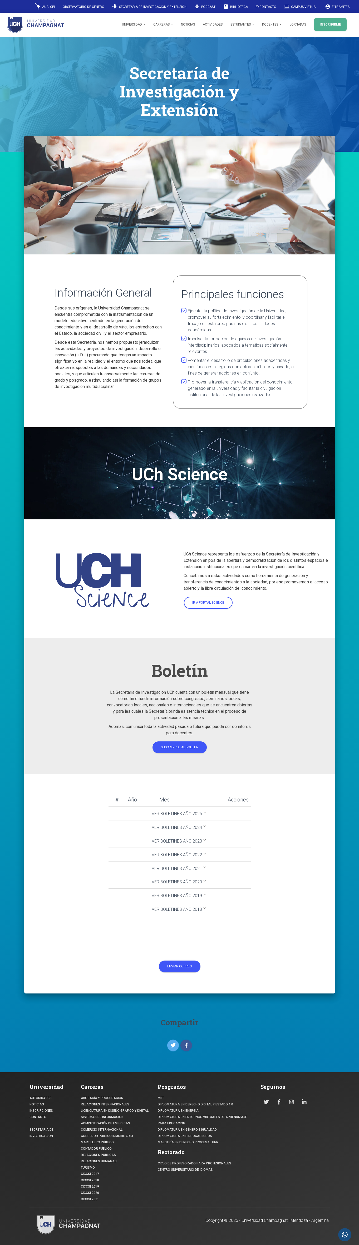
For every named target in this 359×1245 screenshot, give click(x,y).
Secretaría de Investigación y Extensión (149, 6)
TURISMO (88, 1167)
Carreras (163, 24)
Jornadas (297, 24)
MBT (161, 1098)
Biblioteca (235, 6)
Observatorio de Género (83, 7)
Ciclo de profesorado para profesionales (194, 1163)
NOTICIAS (36, 1104)
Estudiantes (242, 24)
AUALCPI (45, 6)
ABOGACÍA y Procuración (102, 1098)
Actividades (213, 24)
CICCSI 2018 (90, 1180)
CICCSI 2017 (90, 1174)
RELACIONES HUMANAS (99, 1161)
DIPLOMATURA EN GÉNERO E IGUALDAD (187, 1129)
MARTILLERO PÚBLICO (97, 1142)
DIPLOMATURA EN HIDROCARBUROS (185, 1136)
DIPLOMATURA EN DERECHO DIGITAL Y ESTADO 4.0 (195, 1104)
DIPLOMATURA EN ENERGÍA (178, 1111)
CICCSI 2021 (90, 1199)
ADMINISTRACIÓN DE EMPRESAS (105, 1123)
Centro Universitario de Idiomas (185, 1170)
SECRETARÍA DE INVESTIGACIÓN (41, 1133)
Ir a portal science (208, 602)
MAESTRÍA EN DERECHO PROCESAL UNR (188, 1142)
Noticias (188, 24)
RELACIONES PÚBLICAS (98, 1155)
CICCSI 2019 (90, 1186)
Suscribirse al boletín (179, 747)
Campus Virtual (300, 6)
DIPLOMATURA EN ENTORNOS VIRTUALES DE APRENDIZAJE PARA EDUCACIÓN (202, 1120)
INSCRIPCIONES (41, 1111)
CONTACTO (37, 1117)
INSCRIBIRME (330, 24)
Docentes (272, 24)
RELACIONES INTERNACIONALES (105, 1104)
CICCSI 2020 (90, 1193)
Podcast (204, 6)
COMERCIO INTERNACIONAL (101, 1129)
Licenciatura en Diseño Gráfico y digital (115, 1111)
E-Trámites (337, 6)
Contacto (266, 7)
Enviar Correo (179, 966)
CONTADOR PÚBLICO (96, 1148)
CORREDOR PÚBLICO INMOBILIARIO (107, 1136)
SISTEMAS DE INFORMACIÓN (102, 1117)
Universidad (133, 24)
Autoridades (40, 1098)
